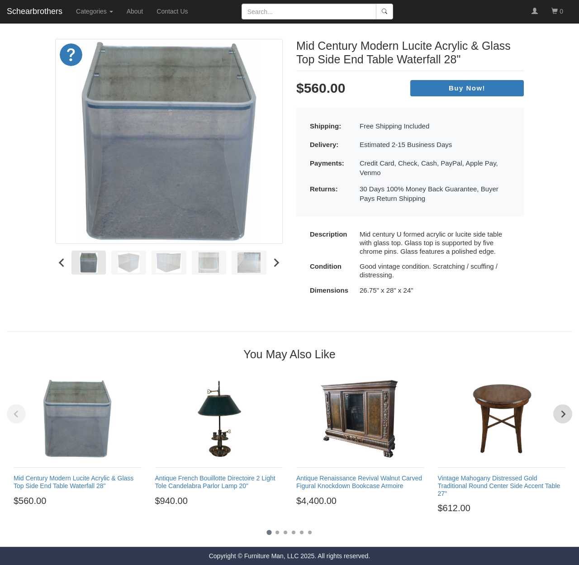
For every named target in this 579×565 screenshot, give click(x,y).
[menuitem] (89, 262)
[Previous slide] (16, 413)
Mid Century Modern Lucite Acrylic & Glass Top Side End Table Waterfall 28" (73, 482)
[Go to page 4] (293, 532)
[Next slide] (276, 262)
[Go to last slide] (62, 262)
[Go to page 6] (310, 532)
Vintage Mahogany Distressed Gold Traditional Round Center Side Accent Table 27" (499, 486)
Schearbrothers (34, 11)
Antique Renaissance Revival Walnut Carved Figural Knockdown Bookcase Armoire (359, 482)
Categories (94, 11)
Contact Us (172, 11)
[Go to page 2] (277, 532)
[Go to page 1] (268, 532)
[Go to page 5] (302, 532)
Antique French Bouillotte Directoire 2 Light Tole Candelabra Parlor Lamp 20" (215, 482)
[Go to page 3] (285, 532)
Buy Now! (467, 88)
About (135, 11)
